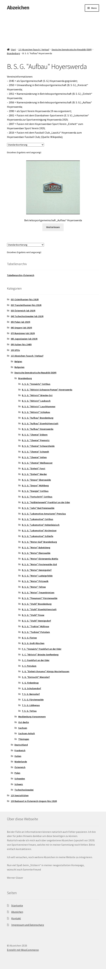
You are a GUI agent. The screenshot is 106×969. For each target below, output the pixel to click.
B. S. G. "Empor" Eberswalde (36, 479)
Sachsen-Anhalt (26, 733)
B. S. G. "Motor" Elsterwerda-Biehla (40, 558)
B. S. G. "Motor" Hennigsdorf (37, 570)
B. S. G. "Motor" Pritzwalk (35, 581)
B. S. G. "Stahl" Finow (33, 615)
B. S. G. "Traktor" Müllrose (35, 626)
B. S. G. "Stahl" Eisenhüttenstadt (39, 609)
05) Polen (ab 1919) (20, 321)
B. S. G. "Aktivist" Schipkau (36, 412)
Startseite (17, 905)
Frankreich (19, 750)
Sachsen (22, 727)
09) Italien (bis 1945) (21, 344)
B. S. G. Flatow (29, 637)
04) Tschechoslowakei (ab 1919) (27, 316)
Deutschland (21, 744)
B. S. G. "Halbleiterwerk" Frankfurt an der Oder (46, 502)
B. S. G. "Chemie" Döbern (35, 434)
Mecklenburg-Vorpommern (32, 716)
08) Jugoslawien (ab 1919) (24, 338)
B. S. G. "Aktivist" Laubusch (36, 400)
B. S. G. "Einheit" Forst (33, 468)
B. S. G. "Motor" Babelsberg (36, 547)
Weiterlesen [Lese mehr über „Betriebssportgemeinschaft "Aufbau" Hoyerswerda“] (53, 227)
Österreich (19, 767)
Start (13, 49)
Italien (17, 756)
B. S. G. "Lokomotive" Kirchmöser (39, 530)
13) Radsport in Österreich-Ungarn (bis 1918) (34, 801)
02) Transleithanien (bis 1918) (26, 305)
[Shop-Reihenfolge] (25, 145)
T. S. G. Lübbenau (31, 705)
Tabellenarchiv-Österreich (20, 275)
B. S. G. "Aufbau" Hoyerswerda (37, 428)
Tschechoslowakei (24, 789)
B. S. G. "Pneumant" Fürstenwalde (39, 598)
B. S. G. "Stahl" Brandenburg (37, 603)
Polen (17, 772)
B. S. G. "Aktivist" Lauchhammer (38, 406)
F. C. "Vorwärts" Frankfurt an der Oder (41, 648)
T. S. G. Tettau (29, 710)
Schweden (19, 778)
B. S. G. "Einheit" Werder (34, 474)
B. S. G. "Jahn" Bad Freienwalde (38, 508)
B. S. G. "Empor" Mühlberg (35, 485)
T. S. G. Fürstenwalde (33, 699)
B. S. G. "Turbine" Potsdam (36, 632)
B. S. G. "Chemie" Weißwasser (37, 462)
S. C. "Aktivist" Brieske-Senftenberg (40, 654)
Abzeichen (18, 7)
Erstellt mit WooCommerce (23, 949)
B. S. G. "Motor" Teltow (34, 586)
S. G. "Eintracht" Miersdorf (36, 677)
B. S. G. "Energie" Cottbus (35, 491)
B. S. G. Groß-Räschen (33, 643)
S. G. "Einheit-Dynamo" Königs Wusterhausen (45, 671)
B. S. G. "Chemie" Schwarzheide (38, 445)
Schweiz (18, 784)
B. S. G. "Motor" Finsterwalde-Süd (39, 564)
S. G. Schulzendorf (31, 688)
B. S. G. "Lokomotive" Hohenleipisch (40, 524)
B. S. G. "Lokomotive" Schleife (37, 536)
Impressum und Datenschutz (27, 924)
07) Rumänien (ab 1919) (23, 333)
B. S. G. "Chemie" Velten (34, 457)
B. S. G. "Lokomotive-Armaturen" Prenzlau (44, 513)
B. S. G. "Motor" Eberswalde (36, 553)
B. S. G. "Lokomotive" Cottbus (37, 519)
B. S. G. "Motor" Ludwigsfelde (37, 575)
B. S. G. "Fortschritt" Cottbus (37, 496)
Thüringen (23, 739)
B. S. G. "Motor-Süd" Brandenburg (39, 541)
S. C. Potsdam (29, 665)
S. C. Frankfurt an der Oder (35, 660)
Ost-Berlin (23, 722)
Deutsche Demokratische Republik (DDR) (72, 49)
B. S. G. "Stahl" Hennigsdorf (36, 620)
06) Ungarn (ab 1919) (21, 327)
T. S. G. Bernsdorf (31, 694)
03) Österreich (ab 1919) (23, 310)
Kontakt (16, 918)
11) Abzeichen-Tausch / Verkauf (33, 49)
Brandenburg (13, 53)
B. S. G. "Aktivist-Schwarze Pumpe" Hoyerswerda (47, 389)
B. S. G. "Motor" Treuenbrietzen (38, 592)
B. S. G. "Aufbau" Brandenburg (37, 417)
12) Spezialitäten (20, 795)
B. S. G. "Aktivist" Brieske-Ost (37, 395)
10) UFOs (15, 350)
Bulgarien (19, 367)
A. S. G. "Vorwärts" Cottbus (36, 383)
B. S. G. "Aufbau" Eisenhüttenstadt (40, 423)
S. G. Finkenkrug (30, 682)
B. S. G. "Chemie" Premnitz (36, 440)
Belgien (18, 361)
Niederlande (20, 761)
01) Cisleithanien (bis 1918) (25, 299)
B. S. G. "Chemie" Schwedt (35, 451)
